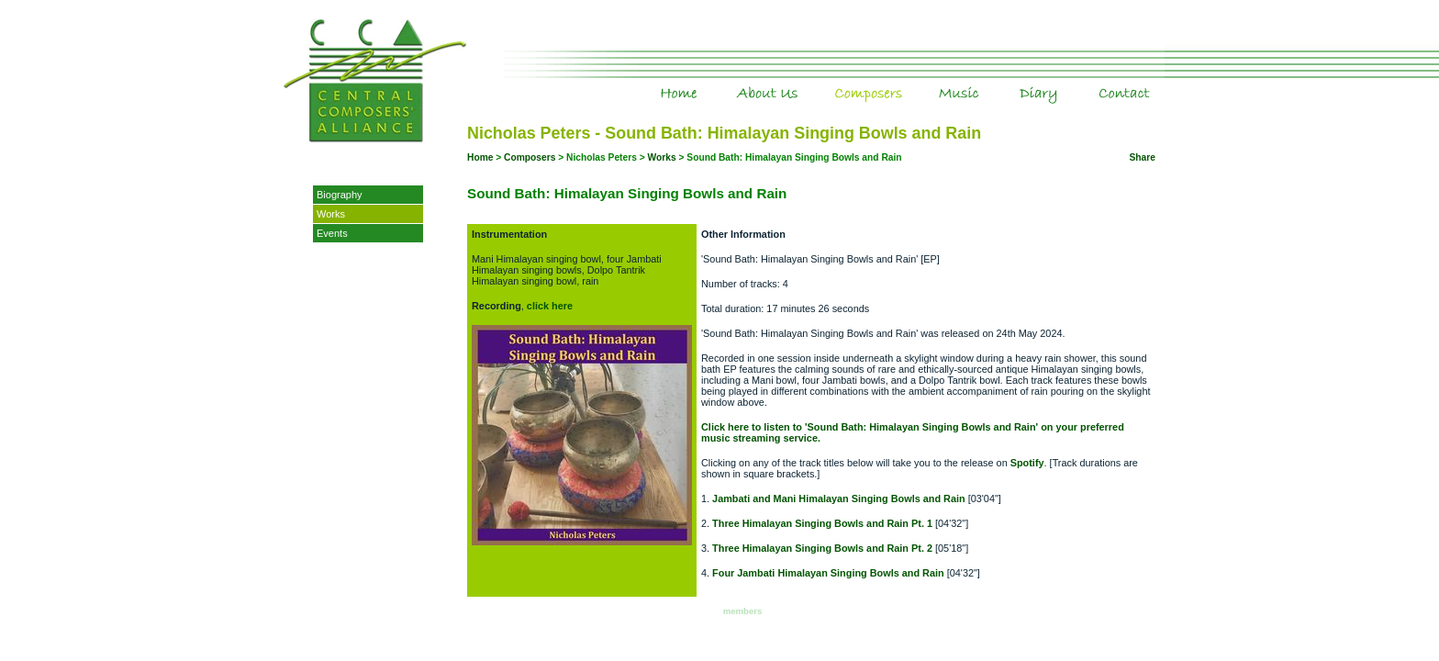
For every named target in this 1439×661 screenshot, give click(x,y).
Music (996, 82)
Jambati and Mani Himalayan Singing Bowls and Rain (838, 498)
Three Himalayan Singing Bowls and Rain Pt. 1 (822, 523)
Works (331, 213)
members (743, 611)
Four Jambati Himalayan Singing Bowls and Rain (828, 572)
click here (550, 305)
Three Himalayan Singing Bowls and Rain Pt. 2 (822, 548)
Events (332, 233)
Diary (1079, 82)
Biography (340, 194)
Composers (912, 82)
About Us (802, 82)
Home (712, 82)
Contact (1152, 82)
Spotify (1027, 462)
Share (1142, 157)
